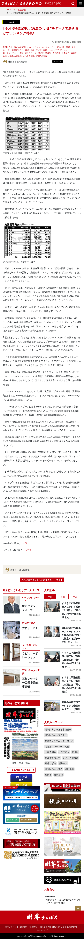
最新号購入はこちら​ (21, 770)
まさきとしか (30, 52)
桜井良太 (63, 763)
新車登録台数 (17, 50)
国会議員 (56, 52)
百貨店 (38, 50)
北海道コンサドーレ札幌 (57, 746)
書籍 (21, 52)
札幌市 (48, 774)
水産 (32, 50)
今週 (62, 596)
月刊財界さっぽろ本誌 (56, 735)
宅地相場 (60, 47)
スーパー (6, 50)
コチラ (24, 543)
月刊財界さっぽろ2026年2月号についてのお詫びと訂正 (63, 901)
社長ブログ (64, 752)
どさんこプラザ (55, 50)
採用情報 (33, 926)
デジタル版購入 (21, 778)
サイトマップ (42, 930)
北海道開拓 (50, 752)
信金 (73, 47)
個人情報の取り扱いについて (52, 926)
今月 (75, 596)
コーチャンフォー (10, 52)
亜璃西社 (58, 774)
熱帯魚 (48, 52)
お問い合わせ (10, 926)
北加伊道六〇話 (52, 757)
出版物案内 (72, 926)
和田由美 (69, 769)
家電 (45, 50)
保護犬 (41, 52)
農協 (27, 50)
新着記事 (22, 9)
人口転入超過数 (15, 55)
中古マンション (33, 47)
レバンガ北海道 (70, 757)
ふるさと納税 (29, 55)
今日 (50, 596)
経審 (68, 47)
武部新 (74, 52)
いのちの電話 (41, 55)
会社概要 (23, 926)
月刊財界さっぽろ (53, 769)
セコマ (66, 50)
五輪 (5, 55)
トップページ (9, 9)
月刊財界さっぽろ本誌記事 (14, 47)
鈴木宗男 (65, 52)
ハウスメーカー (48, 47)
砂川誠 (75, 752)
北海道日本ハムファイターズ (59, 740)
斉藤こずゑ (50, 763)
